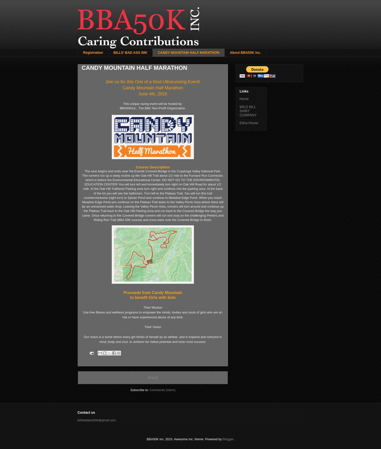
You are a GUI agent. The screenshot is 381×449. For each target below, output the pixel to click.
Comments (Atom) (162, 390)
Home (153, 378)
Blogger (228, 439)
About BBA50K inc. (245, 53)
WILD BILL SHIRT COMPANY (248, 111)
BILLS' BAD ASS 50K (130, 53)
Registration (93, 53)
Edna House (249, 123)
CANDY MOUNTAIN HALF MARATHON (188, 53)
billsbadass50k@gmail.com (97, 420)
